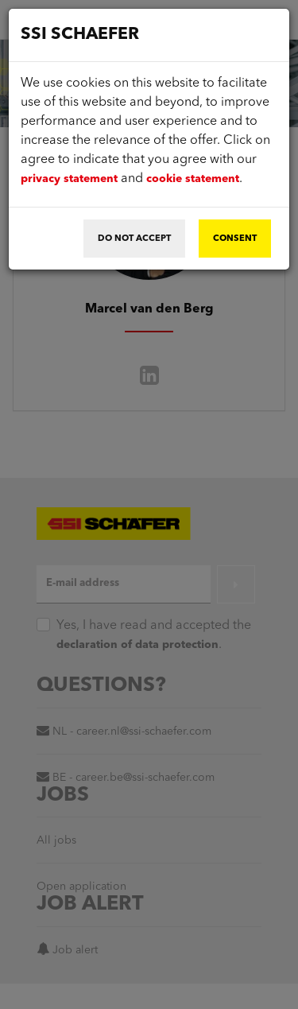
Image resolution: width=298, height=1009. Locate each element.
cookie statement (192, 178)
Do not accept (134, 239)
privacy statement (69, 178)
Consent (235, 239)
